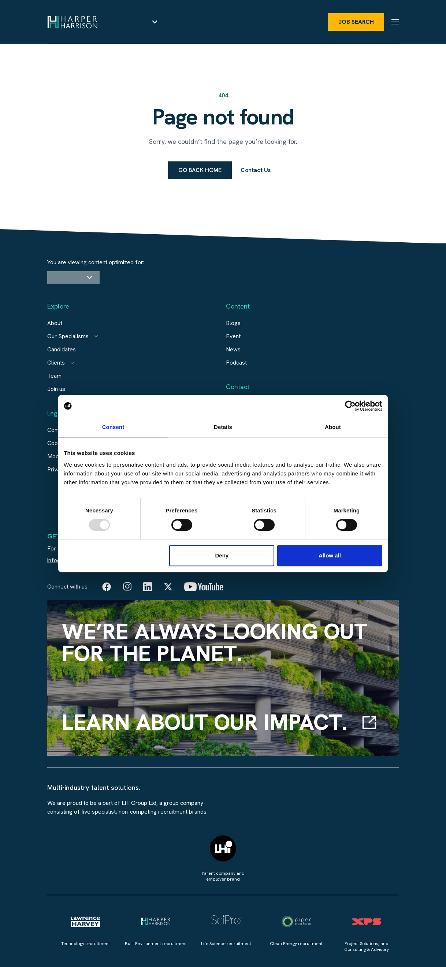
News (233, 349)
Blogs (233, 323)
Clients (56, 362)
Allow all (330, 555)
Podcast (236, 362)
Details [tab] (223, 427)
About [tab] (333, 427)
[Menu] (395, 21)
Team (54, 376)
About (54, 323)
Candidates (61, 349)
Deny (222, 555)
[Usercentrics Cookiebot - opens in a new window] (350, 405)
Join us (56, 389)
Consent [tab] (113, 427)
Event (233, 336)
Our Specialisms (68, 336)
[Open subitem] (96, 336)
